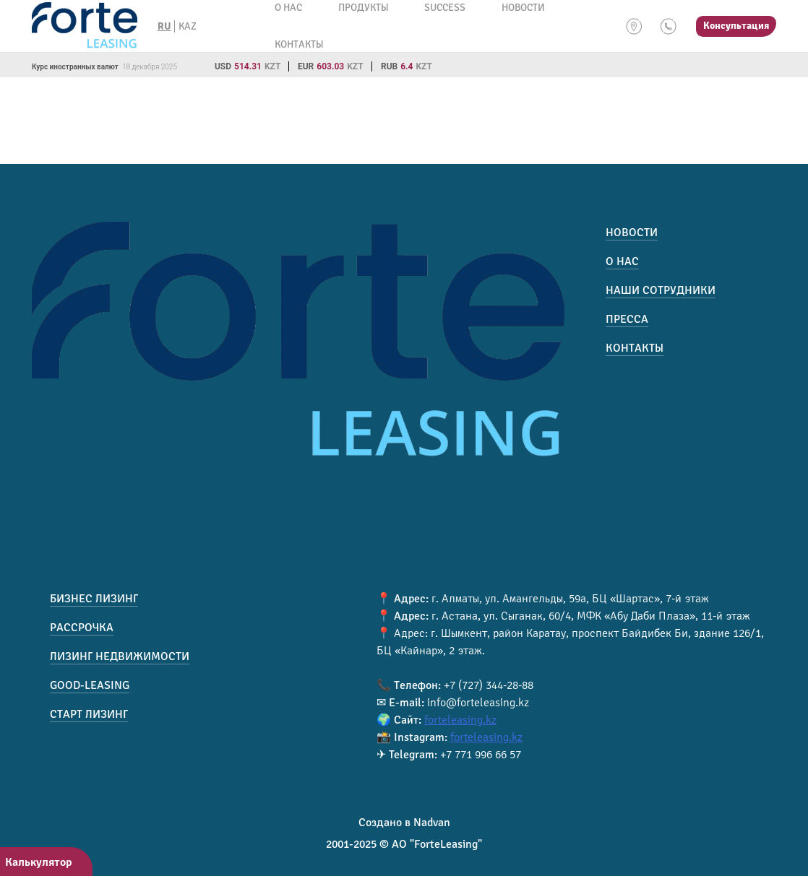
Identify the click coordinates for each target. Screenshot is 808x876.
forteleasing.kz (460, 720)
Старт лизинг (89, 714)
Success (444, 7)
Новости (523, 7)
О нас (288, 7)
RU (164, 26)
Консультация (736, 25)
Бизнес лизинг (94, 598)
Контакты (299, 44)
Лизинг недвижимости (119, 656)
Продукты (363, 7)
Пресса (627, 319)
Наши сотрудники (660, 290)
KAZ (188, 26)
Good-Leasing (89, 685)
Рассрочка (81, 627)
